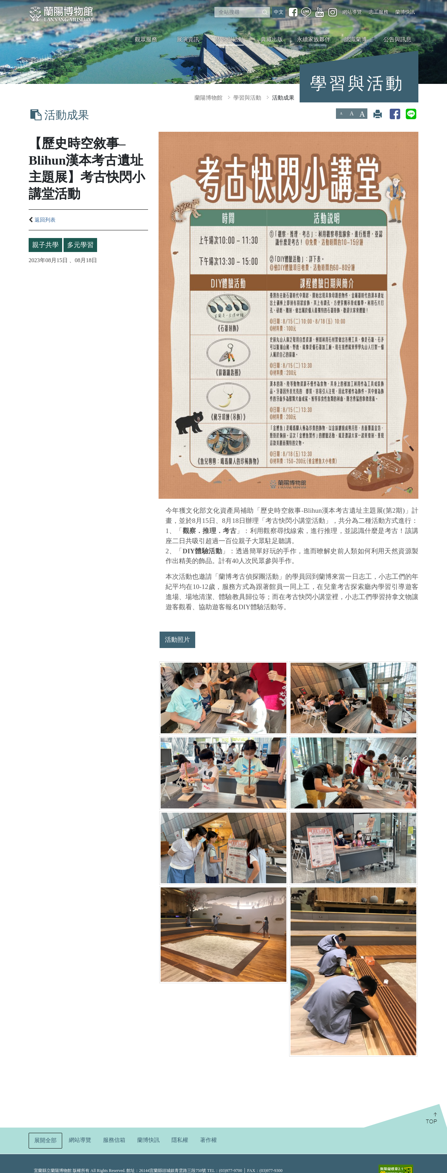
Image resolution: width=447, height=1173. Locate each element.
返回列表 (42, 220)
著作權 (208, 1140)
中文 (279, 12)
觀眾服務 (146, 39)
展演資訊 (188, 39)
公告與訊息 (397, 39)
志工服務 (378, 12)
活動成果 (283, 98)
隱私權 (179, 1140)
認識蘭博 (355, 39)
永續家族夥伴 (313, 39)
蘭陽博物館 (208, 98)
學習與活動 (230, 39)
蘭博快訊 (405, 12)
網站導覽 (352, 12)
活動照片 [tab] (177, 639)
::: (3, 4)
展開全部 (45, 1140)
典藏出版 (272, 39)
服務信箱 (114, 1140)
